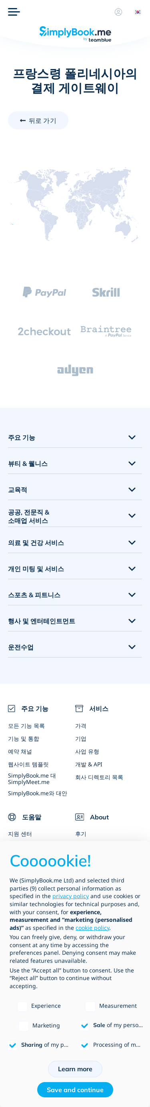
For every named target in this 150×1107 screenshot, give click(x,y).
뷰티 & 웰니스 (28, 464)
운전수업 (21, 647)
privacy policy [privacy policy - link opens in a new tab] (70, 896)
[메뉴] (14, 12)
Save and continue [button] (75, 1090)
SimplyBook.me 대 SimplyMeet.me (32, 778)
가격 (80, 725)
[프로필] (118, 12)
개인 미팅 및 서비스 (36, 569)
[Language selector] (135, 12)
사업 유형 (87, 751)
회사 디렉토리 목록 (99, 777)
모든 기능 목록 (26, 725)
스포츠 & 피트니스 (34, 595)
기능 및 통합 (23, 738)
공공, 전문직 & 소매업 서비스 (28, 516)
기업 (80, 738)
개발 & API (88, 764)
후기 (80, 833)
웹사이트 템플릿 (28, 764)
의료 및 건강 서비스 (36, 543)
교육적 (17, 490)
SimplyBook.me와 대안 (37, 793)
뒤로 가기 (42, 120)
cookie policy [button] (92, 927)
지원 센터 (20, 833)
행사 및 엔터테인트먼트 (41, 621)
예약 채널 (20, 751)
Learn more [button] (75, 1069)
